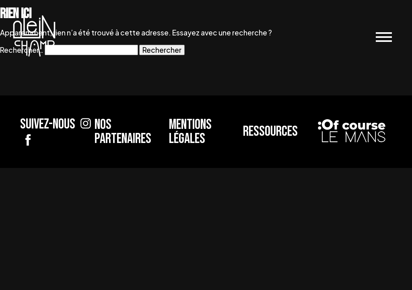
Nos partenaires (123, 131)
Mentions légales (190, 131)
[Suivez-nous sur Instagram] (86, 124)
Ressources (270, 131)
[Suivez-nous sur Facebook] (28, 140)
